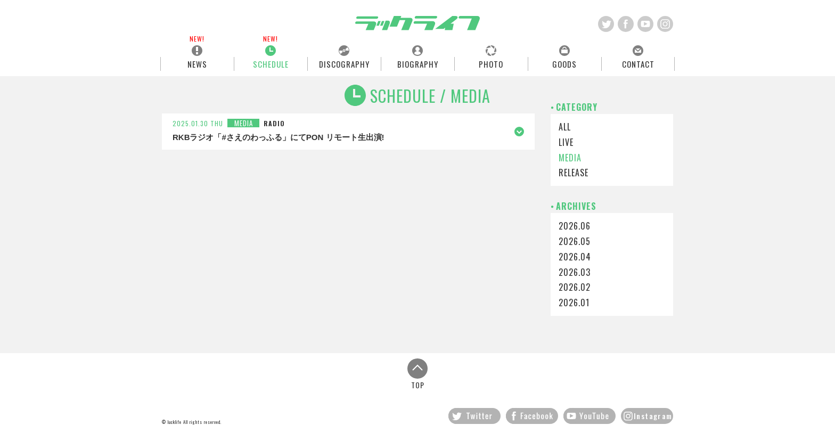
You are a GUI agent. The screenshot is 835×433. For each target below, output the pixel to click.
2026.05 (575, 241)
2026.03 (575, 272)
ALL (565, 126)
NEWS (197, 63)
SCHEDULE (271, 63)
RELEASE (573, 172)
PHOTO (491, 63)
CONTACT (638, 63)
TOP (417, 373)
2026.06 (575, 225)
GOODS (564, 63)
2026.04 (575, 256)
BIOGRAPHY (417, 63)
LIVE (566, 142)
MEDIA (570, 157)
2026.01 (574, 302)
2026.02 (575, 287)
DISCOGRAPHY (344, 63)
